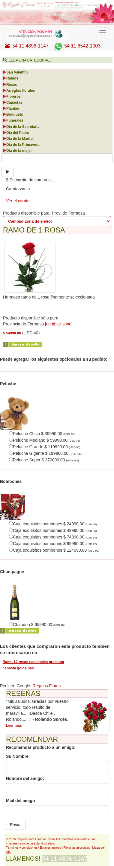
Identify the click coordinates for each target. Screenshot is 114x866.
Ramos (10, 78)
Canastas (12, 102)
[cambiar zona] (59, 324)
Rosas (10, 84)
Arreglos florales (19, 90)
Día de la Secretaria (21, 127)
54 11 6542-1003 (76, 45)
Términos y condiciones (22, 847)
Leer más (14, 725)
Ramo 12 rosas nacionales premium (33, 662)
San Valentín (15, 72)
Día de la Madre (18, 139)
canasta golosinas (18, 668)
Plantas (11, 108)
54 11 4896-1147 (27, 45)
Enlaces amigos (50, 847)
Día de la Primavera (21, 145)
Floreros (12, 96)
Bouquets (13, 114)
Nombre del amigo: (25, 778)
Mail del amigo (20, 800)
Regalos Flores (46, 685)
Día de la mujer (17, 151)
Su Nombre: (18, 756)
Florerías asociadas (77, 847)
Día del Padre (16, 133)
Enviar (16, 824)
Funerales (13, 120)
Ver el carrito (18, 200)
